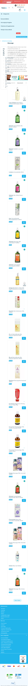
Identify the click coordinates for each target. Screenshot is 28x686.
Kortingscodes (4, 633)
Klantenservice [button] (17, 1)
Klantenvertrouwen (5, 616)
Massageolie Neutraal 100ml (17, 381)
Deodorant (8, 64)
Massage (7, 80)
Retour (2, 613)
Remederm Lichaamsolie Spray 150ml (16, 103)
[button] (24, 106)
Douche (7, 67)
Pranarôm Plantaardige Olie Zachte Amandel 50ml (16, 427)
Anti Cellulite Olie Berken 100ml (16, 126)
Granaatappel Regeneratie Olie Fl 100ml (16, 497)
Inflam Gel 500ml (15, 565)
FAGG (2, 618)
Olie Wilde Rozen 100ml (16, 196)
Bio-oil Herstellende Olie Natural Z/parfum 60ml (15, 335)
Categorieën (5, 14)
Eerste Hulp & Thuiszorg (6, 649)
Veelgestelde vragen (5, 615)
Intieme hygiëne (7, 71)
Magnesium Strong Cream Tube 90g (17, 404)
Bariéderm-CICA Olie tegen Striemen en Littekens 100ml (16, 288)
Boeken (2, 652)
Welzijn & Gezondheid (6, 29)
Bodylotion (8, 61)
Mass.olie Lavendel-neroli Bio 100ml (16, 520)
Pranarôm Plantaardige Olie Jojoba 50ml (16, 450)
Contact (3, 624)
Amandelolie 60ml (16, 172)
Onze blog (3, 626)
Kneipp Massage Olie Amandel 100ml (17, 543)
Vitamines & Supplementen (7, 26)
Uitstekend (20, 7)
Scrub (6, 86)
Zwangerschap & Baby (6, 644)
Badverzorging (9, 58)
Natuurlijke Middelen (5, 647)
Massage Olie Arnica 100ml (17, 589)
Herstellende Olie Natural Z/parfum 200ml (15, 358)
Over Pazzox (4, 623)
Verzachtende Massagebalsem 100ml (15, 219)
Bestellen (3, 608)
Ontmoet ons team (5, 631)
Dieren (2, 650)
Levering (3, 610)
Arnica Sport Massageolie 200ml (14, 265)
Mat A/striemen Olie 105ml (16, 311)
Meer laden (17, 600)
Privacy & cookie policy (6, 628)
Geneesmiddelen (5, 19)
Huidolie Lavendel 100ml (16, 149)
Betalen (2, 611)
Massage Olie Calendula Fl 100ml (15, 242)
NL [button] (24, 1)
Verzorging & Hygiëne (6, 22)
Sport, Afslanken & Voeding (7, 642)
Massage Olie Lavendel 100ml (17, 474)
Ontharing (7, 83)
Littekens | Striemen (7, 76)
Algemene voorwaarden (6, 629)
